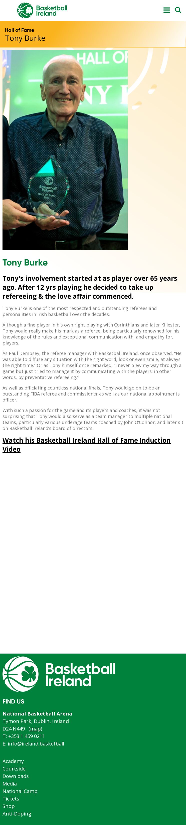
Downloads (16, 776)
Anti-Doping (17, 813)
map (35, 728)
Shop (9, 806)
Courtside (14, 768)
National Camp (20, 791)
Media (10, 783)
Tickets (11, 798)
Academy (13, 761)
